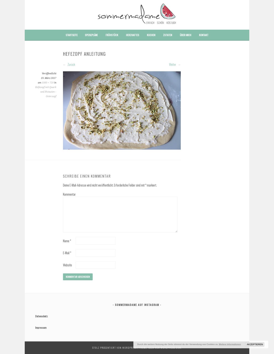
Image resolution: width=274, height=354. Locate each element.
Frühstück (112, 35)
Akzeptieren (255, 344)
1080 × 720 (48, 82)
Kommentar (69, 194)
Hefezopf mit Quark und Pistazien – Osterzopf (45, 92)
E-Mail (67, 253)
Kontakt (203, 35)
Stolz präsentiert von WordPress (114, 347)
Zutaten (167, 35)
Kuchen (151, 35)
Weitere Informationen (230, 344)
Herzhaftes (132, 35)
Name (67, 241)
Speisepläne (91, 35)
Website (67, 265)
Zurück (69, 64)
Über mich (185, 35)
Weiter (175, 64)
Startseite (72, 35)
